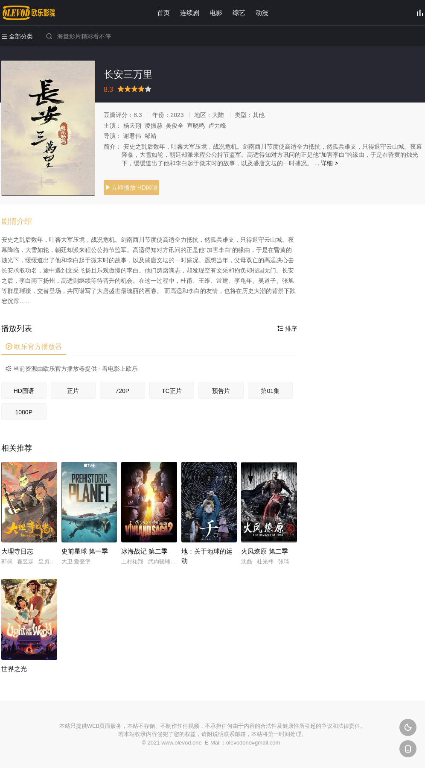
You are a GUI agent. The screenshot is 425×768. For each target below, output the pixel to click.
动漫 (262, 12)
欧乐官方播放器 (34, 346)
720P (122, 390)
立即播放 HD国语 (131, 187)
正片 (73, 390)
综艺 (239, 12)
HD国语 (24, 390)
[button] (21, 221)
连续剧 (189, 12)
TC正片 (172, 390)
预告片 (221, 390)
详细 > (329, 163)
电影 (216, 12)
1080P (23, 412)
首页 (163, 12)
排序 (287, 328)
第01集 (270, 390)
